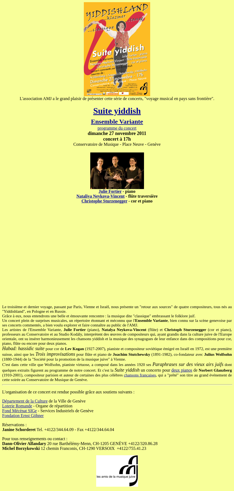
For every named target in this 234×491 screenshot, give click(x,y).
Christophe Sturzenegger (104, 201)
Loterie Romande (17, 406)
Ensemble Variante (117, 121)
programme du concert (117, 128)
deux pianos (181, 370)
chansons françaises (140, 375)
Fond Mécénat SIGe (19, 410)
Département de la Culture (25, 401)
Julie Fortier (110, 191)
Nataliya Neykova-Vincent (100, 196)
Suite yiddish (117, 111)
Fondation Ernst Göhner (23, 415)
